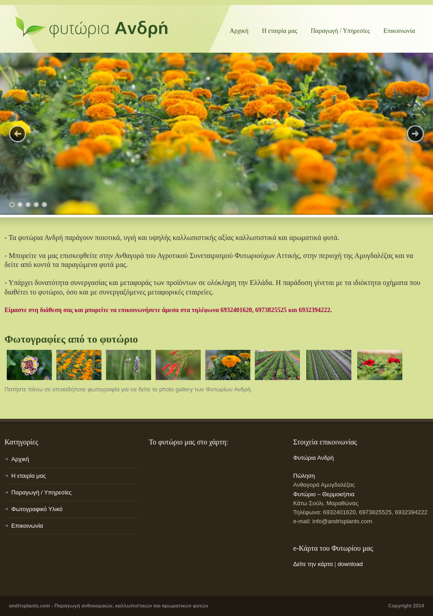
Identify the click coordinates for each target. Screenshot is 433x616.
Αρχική (239, 30)
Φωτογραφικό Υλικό (37, 509)
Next (415, 133)
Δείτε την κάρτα (313, 564)
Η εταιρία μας (279, 30)
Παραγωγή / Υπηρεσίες (340, 30)
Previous (17, 133)
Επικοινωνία (399, 30)
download (350, 564)
